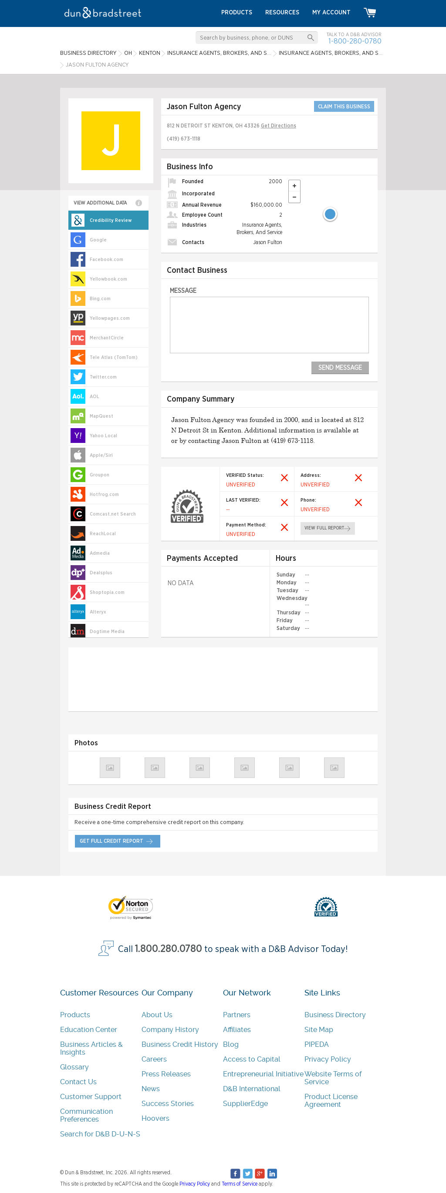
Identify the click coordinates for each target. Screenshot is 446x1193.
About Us (157, 1015)
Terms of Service (239, 1183)
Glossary (74, 1067)
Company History (170, 1029)
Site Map (318, 1029)
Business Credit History (180, 1044)
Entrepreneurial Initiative (263, 1074)
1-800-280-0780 (355, 41)
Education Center (88, 1029)
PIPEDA (316, 1044)
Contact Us (78, 1082)
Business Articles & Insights (91, 1048)
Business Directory (335, 1015)
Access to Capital (251, 1059)
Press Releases (166, 1074)
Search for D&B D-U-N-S (100, 1134)
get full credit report (111, 841)
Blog (231, 1044)
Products (75, 1015)
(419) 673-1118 (183, 138)
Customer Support (91, 1096)
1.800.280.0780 (168, 949)
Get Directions (278, 125)
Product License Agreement (331, 1100)
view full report (324, 528)
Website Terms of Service (333, 1078)
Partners (236, 1015)
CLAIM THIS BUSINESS (344, 106)
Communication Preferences (86, 1115)
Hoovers (155, 1118)
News (151, 1089)
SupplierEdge (245, 1103)
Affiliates (237, 1029)
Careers (154, 1059)
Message (183, 291)
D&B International (251, 1089)
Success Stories (168, 1103)
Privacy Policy (327, 1059)
